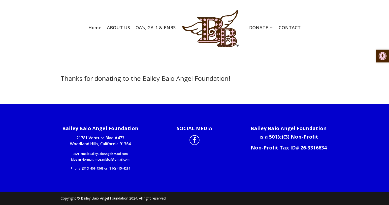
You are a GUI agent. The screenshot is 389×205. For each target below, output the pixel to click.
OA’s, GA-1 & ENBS (155, 27)
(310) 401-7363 (92, 168)
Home (94, 27)
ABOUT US (118, 27)
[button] (382, 56)
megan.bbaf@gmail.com (112, 159)
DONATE (258, 27)
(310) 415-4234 (119, 168)
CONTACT (290, 27)
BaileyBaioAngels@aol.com (109, 154)
